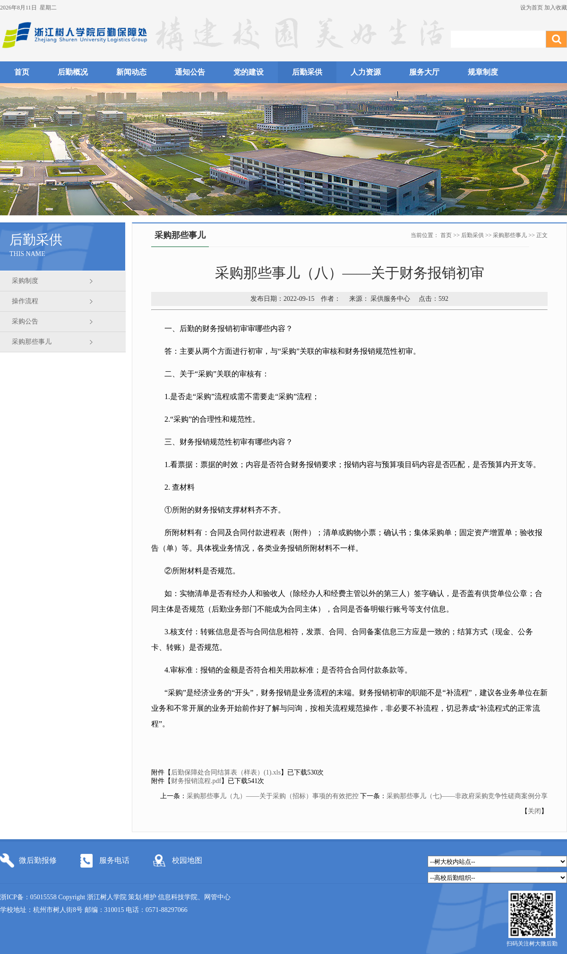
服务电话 (114, 860)
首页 (21, 72)
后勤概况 (73, 72)
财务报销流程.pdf (196, 780)
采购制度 (25, 280)
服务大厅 (424, 72)
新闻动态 (131, 72)
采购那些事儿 (32, 341)
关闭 (534, 811)
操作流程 (25, 301)
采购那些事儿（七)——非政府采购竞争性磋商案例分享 (467, 796)
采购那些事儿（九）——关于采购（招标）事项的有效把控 (273, 796)
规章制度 (483, 72)
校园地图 (187, 860)
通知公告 (190, 72)
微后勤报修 (38, 860)
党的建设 (248, 72)
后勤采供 (307, 72)
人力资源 (366, 72)
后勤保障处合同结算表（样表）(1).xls (226, 772)
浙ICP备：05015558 (29, 897)
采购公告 (25, 321)
